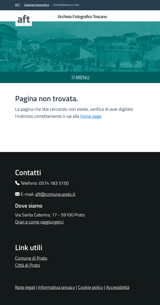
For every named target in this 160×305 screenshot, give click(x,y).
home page (90, 116)
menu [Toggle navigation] (80, 77)
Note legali (25, 287)
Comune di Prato (31, 258)
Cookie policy (90, 287)
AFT (17, 5)
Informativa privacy (56, 287)
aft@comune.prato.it (55, 194)
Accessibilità (117, 287)
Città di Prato (27, 265)
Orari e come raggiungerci (39, 221)
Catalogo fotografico (36, 5)
